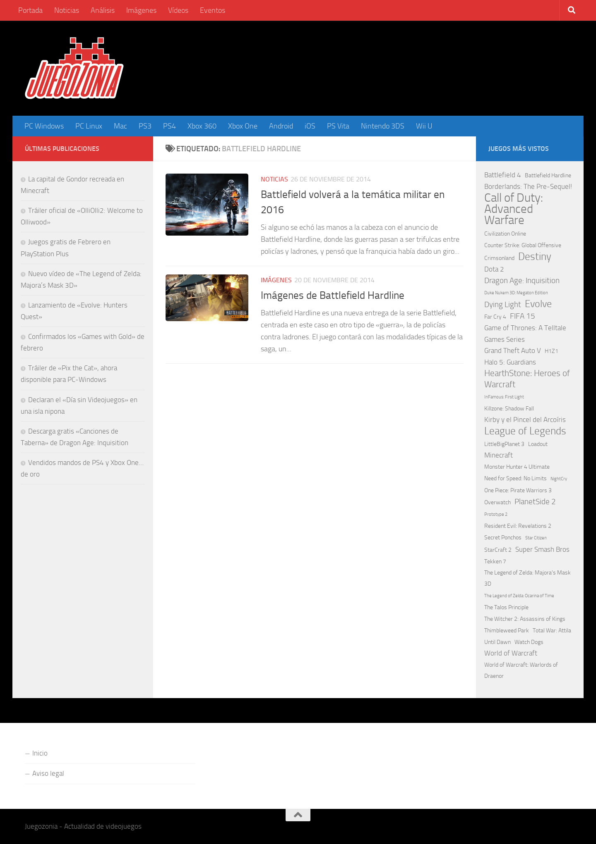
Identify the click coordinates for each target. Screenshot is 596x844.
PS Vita (338, 126)
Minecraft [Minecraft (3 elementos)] (498, 455)
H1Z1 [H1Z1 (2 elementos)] (551, 351)
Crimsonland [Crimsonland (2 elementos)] (499, 258)
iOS (310, 126)
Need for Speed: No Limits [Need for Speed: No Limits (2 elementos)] (515, 478)
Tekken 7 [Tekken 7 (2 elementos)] (495, 561)
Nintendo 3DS (382, 126)
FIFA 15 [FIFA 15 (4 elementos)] (522, 316)
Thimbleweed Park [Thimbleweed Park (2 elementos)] (506, 630)
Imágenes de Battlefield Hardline (332, 295)
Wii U (424, 126)
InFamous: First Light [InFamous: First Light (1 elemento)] (504, 397)
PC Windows (44, 126)
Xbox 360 (201, 126)
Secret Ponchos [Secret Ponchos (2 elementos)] (503, 537)
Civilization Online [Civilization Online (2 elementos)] (505, 233)
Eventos (212, 10)
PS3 (145, 126)
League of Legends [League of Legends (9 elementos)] (525, 430)
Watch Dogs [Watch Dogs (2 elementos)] (528, 642)
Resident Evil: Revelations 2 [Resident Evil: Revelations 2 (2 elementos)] (517, 525)
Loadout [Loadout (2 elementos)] (538, 444)
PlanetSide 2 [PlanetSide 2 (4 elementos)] (535, 501)
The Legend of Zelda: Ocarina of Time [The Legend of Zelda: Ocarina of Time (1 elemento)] (519, 595)
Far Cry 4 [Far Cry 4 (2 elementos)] (495, 316)
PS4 (169, 126)
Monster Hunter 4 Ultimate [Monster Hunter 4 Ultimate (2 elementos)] (517, 466)
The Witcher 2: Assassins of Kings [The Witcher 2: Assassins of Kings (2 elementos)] (524, 618)
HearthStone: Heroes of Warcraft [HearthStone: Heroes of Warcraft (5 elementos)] (527, 378)
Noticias (66, 10)
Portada (30, 10)
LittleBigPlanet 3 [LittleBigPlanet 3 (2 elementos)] (504, 444)
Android (281, 126)
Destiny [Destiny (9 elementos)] (534, 256)
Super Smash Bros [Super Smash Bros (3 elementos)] (542, 549)
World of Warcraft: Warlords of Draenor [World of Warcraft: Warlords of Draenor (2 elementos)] (521, 670)
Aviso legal (48, 773)
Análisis (103, 10)
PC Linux (88, 126)
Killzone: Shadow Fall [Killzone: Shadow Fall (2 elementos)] (509, 408)
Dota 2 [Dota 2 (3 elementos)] (494, 269)
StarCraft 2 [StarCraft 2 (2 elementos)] (498, 549)
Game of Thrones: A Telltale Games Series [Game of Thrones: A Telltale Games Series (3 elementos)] (525, 333)
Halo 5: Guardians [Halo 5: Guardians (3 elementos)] (510, 362)
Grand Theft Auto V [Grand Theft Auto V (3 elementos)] (512, 350)
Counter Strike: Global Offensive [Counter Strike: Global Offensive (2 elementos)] (522, 245)
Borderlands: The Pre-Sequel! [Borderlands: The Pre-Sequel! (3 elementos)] (528, 186)
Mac (120, 126)
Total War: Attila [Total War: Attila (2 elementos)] (552, 630)
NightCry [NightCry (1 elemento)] (558, 479)
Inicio (40, 753)
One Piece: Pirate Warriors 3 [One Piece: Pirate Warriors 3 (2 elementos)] (518, 490)
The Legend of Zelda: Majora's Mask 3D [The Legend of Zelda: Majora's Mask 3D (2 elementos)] (527, 578)
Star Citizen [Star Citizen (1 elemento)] (536, 538)
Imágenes (141, 10)
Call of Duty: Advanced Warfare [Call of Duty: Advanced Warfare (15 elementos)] (513, 209)
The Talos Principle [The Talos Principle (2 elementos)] (506, 607)
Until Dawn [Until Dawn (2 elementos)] (497, 642)
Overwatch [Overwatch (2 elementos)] (497, 502)
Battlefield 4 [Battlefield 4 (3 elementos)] (502, 175)
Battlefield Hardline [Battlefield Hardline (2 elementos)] (548, 175)
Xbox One (242, 126)
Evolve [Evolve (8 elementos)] (538, 304)
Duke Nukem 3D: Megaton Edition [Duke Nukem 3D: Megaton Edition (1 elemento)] (516, 293)
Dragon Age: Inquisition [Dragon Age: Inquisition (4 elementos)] (522, 280)
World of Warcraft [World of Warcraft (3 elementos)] (510, 653)
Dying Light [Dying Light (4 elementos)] (502, 304)
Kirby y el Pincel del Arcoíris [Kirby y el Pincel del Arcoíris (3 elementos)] (525, 419)
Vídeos (178, 10)
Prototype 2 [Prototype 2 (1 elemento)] (495, 514)
